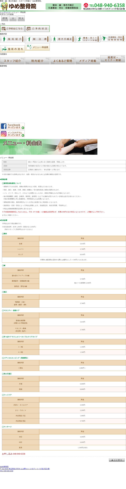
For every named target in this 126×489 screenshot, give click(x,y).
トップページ (5, 12)
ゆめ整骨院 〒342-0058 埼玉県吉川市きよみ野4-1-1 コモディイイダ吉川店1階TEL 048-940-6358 (24, 469)
